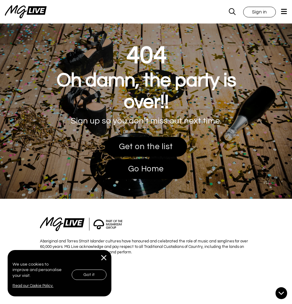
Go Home (146, 169)
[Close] (104, 258)
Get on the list (146, 146)
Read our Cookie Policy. (33, 286)
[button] (259, 12)
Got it (89, 275)
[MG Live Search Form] (232, 11)
